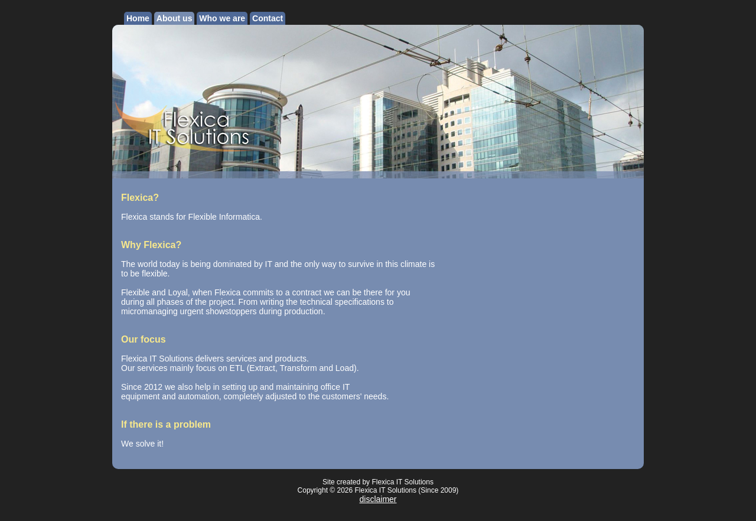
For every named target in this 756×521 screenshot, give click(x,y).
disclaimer (377, 499)
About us (175, 18)
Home (137, 18)
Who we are (222, 18)
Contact (267, 18)
